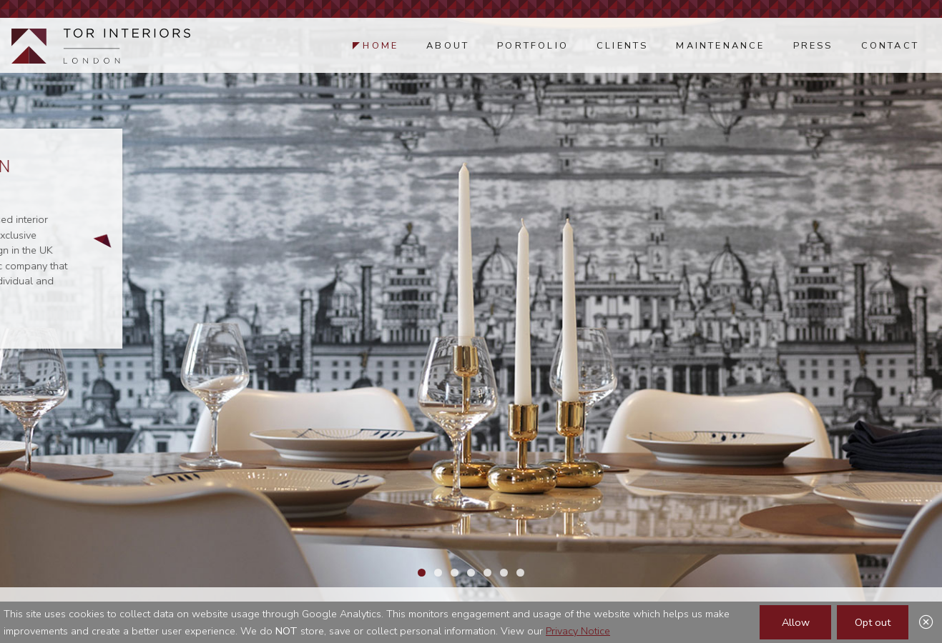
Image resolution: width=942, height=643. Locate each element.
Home (380, 45)
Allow (796, 622)
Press (813, 45)
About (447, 45)
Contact (890, 45)
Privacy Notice (578, 631)
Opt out (873, 622)
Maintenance (720, 45)
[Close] (926, 623)
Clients (622, 45)
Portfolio (533, 45)
